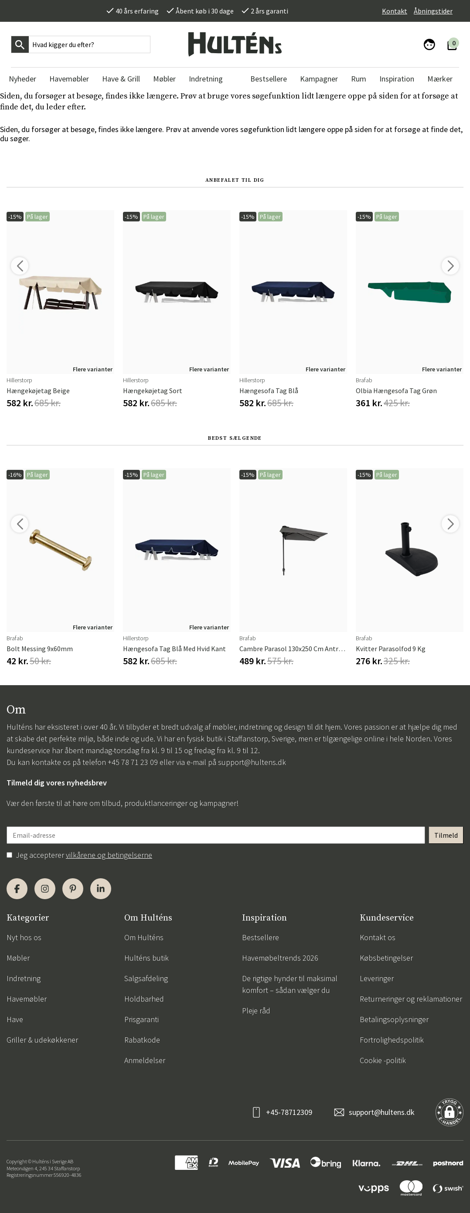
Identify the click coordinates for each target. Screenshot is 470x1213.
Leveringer (377, 978)
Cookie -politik (383, 1060)
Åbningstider (433, 11)
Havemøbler (27, 999)
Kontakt (394, 11)
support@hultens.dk (252, 762)
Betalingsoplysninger (394, 1019)
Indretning (24, 978)
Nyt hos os (24, 937)
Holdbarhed (144, 999)
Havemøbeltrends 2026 (280, 958)
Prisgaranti (141, 1019)
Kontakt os (377, 937)
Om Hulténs (143, 937)
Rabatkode (142, 1040)
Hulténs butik (146, 958)
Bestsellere (260, 937)
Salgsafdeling (146, 978)
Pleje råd (256, 1011)
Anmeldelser (144, 1060)
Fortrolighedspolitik (392, 1040)
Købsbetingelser (386, 958)
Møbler (18, 958)
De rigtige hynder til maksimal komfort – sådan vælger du (289, 984)
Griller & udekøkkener (42, 1040)
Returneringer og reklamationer (411, 999)
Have (15, 1019)
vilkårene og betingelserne (109, 855)
